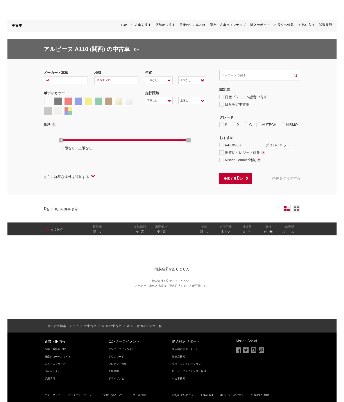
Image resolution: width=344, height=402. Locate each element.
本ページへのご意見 (232, 395)
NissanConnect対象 (240, 160)
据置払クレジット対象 (242, 152)
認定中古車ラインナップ (228, 25)
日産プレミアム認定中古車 (243, 97)
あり (294, 231)
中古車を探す (141, 25)
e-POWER (230, 145)
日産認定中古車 (234, 104)
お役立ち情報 (284, 25)
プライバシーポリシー (81, 395)
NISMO (289, 125)
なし (285, 231)
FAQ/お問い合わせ (183, 395)
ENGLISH (207, 395)
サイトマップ (52, 395)
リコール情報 (138, 395)
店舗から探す (165, 25)
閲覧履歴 (325, 25)
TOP (124, 25)
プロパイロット (275, 145)
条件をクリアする (286, 178)
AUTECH (266, 125)
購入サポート (260, 25)
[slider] (61, 140)
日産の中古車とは (192, 25)
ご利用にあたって (112, 395)
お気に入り (306, 25)
